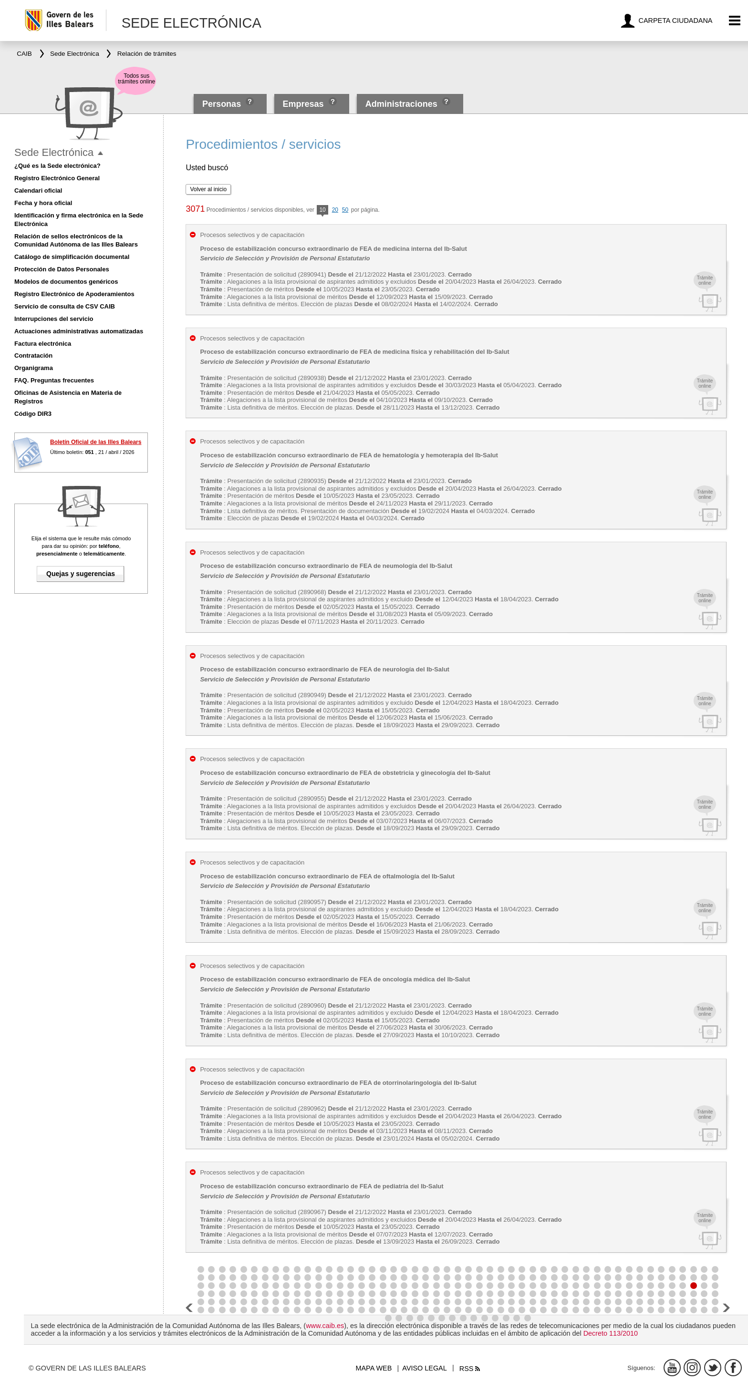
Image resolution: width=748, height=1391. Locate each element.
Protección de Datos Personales (61, 269)
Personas (222, 104)
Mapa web (374, 1368)
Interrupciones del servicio (53, 318)
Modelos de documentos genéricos (66, 281)
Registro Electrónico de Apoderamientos (74, 294)
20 (335, 210)
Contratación (33, 355)
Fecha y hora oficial (43, 202)
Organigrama (33, 367)
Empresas (302, 104)
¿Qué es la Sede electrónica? (57, 165)
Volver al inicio (208, 189)
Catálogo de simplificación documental (71, 256)
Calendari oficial (38, 190)
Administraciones (401, 104)
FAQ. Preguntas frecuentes (54, 380)
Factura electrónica (42, 343)
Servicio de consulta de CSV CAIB (64, 306)
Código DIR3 (33, 413)
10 (322, 210)
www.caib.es (325, 1325)
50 (345, 210)
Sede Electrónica (54, 152)
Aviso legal (424, 1368)
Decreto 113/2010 (610, 1333)
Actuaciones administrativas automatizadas (78, 331)
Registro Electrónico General (57, 178)
